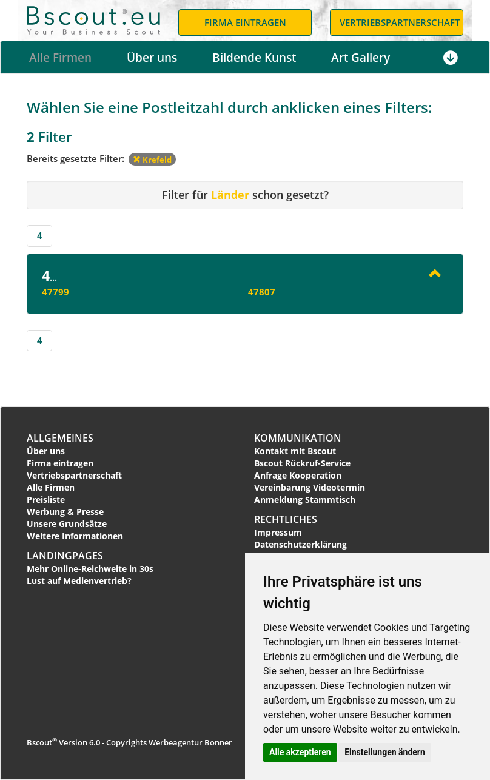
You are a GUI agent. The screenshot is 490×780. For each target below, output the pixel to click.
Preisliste (46, 499)
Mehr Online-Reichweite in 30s (90, 568)
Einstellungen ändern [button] (384, 752)
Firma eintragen (60, 463)
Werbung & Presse (65, 511)
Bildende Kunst (254, 58)
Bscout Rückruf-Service (302, 463)
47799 (55, 292)
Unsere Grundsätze (67, 524)
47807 (261, 292)
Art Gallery (360, 58)
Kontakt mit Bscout (295, 451)
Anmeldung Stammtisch (304, 499)
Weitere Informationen (75, 536)
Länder (230, 194)
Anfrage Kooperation (297, 475)
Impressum (278, 532)
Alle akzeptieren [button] (300, 752)
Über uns (152, 58)
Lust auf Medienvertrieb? (79, 581)
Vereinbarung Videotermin (309, 487)
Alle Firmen (60, 58)
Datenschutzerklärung (300, 544)
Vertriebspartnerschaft (74, 475)
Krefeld (152, 159)
